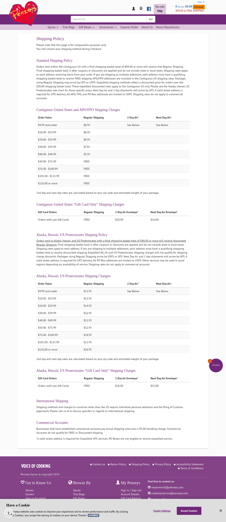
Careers (29, 494)
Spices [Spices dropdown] (52, 27)
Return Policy (118, 464)
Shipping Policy (141, 464)
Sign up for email (35, 498)
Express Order (129, 27)
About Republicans (167, 27)
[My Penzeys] (133, 9)
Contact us (99, 464)
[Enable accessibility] (8, 513)
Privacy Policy (163, 464)
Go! (151, 19)
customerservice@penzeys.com (169, 493)
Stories (29, 490)
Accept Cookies (189, 510)
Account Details (130, 494)
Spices (77, 490)
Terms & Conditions (192, 468)
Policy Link (93, 515)
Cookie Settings (162, 510)
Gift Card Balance (131, 498)
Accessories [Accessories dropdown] (108, 27)
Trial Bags (68, 27)
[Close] (221, 510)
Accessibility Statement (190, 464)
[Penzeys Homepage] (20, 9)
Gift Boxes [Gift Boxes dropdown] (86, 27)
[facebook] (149, 9)
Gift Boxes (79, 498)
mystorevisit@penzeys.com (167, 487)
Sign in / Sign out (131, 490)
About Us (147, 27)
